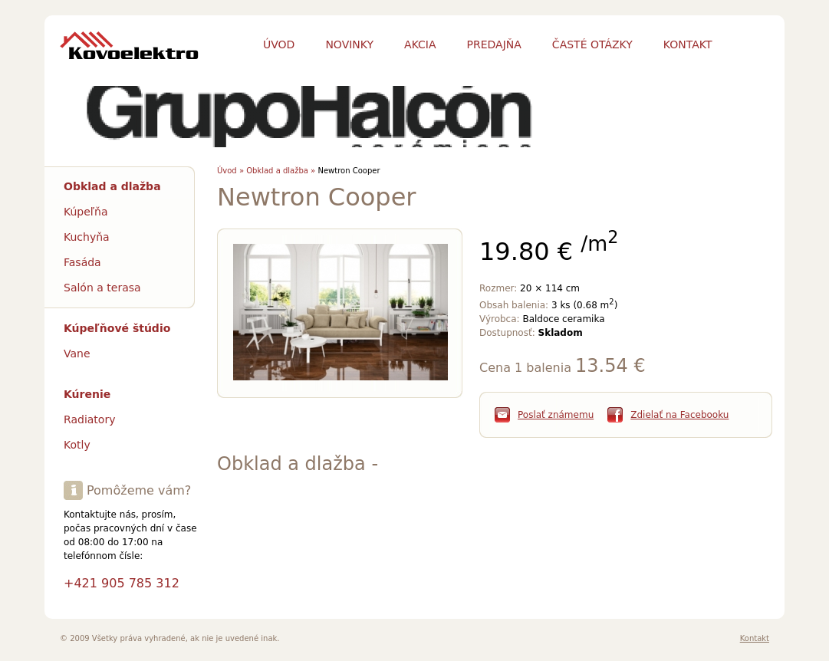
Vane (77, 353)
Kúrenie (87, 394)
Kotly (77, 445)
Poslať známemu (556, 414)
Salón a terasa (102, 287)
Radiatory (89, 419)
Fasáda (82, 262)
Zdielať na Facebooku (679, 414)
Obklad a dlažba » (280, 170)
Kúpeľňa (86, 212)
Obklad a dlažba (112, 186)
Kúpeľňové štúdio (117, 328)
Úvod (278, 44)
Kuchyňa (87, 237)
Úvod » (230, 170)
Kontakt (754, 638)
